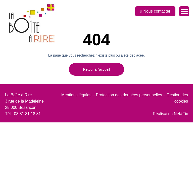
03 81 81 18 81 (27, 114)
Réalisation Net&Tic (170, 114)
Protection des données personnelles (129, 95)
